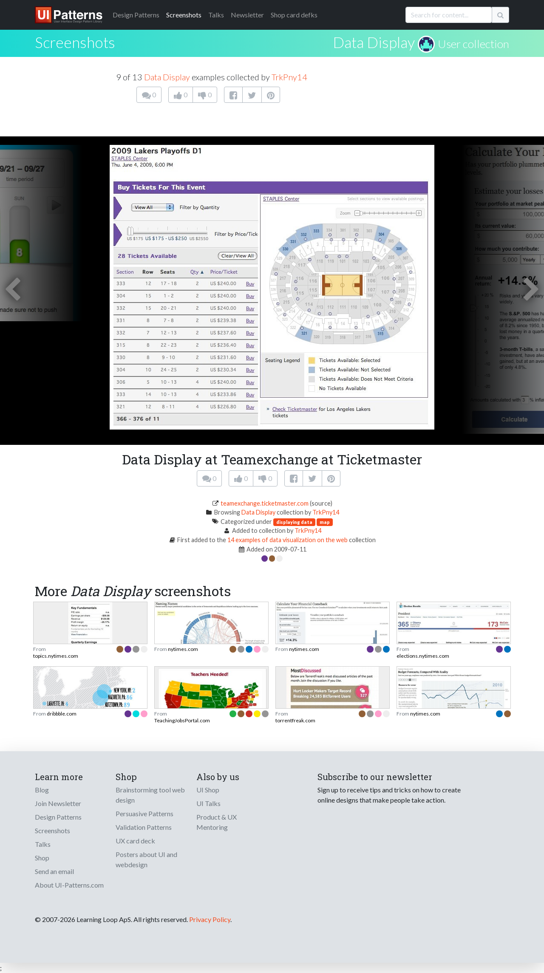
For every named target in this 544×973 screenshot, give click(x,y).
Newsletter (247, 15)
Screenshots (183, 15)
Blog (42, 790)
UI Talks (208, 803)
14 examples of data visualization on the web (287, 539)
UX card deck (135, 841)
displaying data (294, 522)
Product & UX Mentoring (216, 822)
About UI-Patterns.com (69, 885)
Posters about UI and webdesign (146, 859)
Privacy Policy (209, 919)
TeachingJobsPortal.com (182, 720)
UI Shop (207, 790)
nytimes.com (183, 649)
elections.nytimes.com (423, 656)
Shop (42, 858)
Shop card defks (294, 15)
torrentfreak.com (295, 720)
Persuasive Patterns (144, 813)
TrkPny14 (289, 77)
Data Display (374, 42)
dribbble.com (61, 713)
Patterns (136, 15)
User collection (473, 44)
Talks (216, 15)
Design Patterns (58, 817)
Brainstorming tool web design (150, 795)
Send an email (54, 871)
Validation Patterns (144, 827)
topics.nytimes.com (55, 656)
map (325, 522)
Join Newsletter (58, 803)
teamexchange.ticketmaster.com (265, 503)
